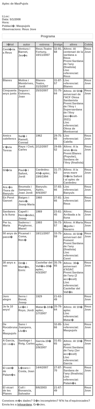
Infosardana (24, 404)
